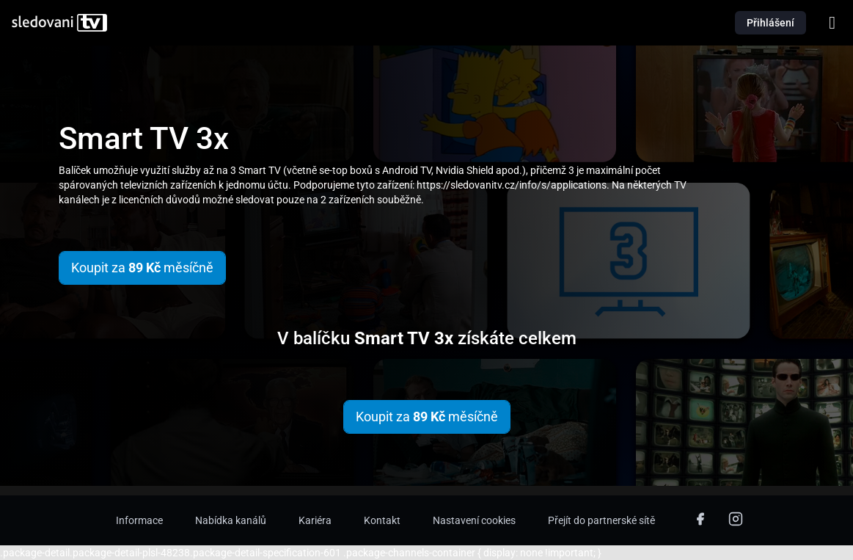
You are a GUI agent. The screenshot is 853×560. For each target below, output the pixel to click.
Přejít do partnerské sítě (601, 520)
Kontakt (382, 520)
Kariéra (315, 520)
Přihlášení (770, 23)
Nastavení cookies (474, 520)
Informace (139, 520)
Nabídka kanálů (230, 520)
